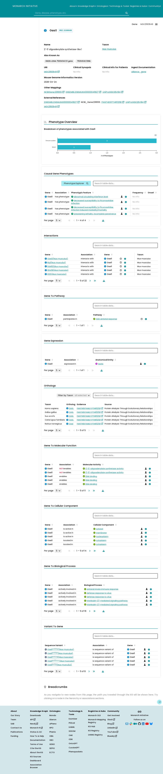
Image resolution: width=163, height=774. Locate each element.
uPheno (52, 723)
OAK (71, 735)
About (73, 6)
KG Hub (91, 726)
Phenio (52, 732)
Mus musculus (109, 49)
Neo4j (34, 723)
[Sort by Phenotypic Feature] (92, 192)
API (32, 719)
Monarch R (36, 727)
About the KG (36, 752)
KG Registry (93, 730)
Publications (17, 732)
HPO (51, 727)
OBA (51, 736)
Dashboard (35, 760)
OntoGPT (73, 743)
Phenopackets (76, 751)
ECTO (52, 752)
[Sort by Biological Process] (103, 585)
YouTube (112, 732)
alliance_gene (138, 71)
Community (154, 6)
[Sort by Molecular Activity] (102, 464)
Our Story (15, 715)
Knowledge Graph (86, 6)
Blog (110, 723)
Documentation (37, 740)
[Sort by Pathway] (103, 314)
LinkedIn (112, 727)
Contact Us (16, 727)
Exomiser (73, 718)
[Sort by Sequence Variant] (64, 645)
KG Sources (35, 756)
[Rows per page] (58, 220)
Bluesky (112, 736)
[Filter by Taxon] (74, 395)
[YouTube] (147, 723)
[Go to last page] (94, 280)
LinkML (72, 727)
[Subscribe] (126, 723)
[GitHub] (139, 723)
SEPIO (52, 748)
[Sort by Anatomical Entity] (114, 359)
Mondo (52, 715)
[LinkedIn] (143, 723)
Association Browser (36, 766)
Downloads (35, 715)
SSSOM (72, 731)
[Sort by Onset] (155, 192)
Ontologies (102, 6)
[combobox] (81, 13)
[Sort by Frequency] (144, 192)
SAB (12, 723)
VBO (51, 740)
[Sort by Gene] (51, 192)
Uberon (52, 719)
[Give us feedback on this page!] (159, 702)
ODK (71, 739)
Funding (14, 736)
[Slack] (130, 723)
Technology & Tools (119, 6)
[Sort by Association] (68, 192)
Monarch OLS (94, 715)
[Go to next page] (89, 280)
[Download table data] (103, 220)
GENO (52, 744)
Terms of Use (36, 744)
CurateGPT (74, 747)
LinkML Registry (95, 734)
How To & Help (37, 736)
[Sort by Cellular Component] (115, 524)
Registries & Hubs (138, 6)
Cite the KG (35, 748)
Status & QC (36, 732)
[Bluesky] (151, 723)
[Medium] (135, 723)
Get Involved (113, 715)
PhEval (72, 723)
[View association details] (125, 197)
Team (13, 719)
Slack (111, 719)
